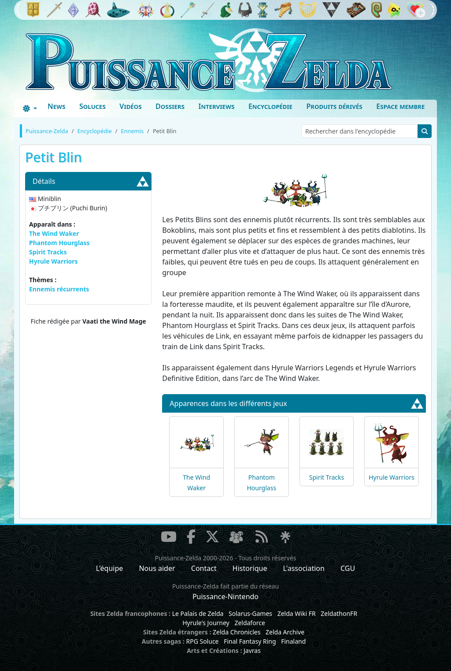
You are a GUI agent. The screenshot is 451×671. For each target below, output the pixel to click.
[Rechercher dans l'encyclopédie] (359, 131)
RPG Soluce (202, 641)
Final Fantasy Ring (250, 641)
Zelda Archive (285, 632)
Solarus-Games (250, 613)
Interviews (216, 106)
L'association (304, 568)
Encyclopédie (270, 106)
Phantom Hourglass (59, 243)
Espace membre (400, 106)
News (57, 106)
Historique (250, 568)
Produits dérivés (334, 106)
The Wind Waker (54, 233)
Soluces (92, 106)
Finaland (293, 641)
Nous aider (157, 568)
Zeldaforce (249, 623)
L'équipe (109, 568)
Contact (204, 568)
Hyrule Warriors (53, 261)
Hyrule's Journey (205, 623)
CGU (347, 568)
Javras (252, 650)
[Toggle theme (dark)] (30, 108)
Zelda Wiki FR (296, 613)
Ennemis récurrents (59, 289)
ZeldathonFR (339, 613)
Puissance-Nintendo (225, 596)
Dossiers (170, 106)
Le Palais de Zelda (198, 613)
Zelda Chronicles (236, 632)
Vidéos (130, 106)
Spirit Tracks (48, 252)
